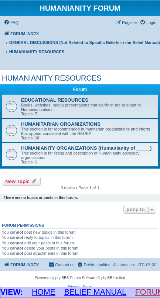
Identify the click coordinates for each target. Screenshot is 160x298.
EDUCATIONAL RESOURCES (54, 100)
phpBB (61, 278)
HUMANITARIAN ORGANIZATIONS (61, 124)
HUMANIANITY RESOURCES (52, 78)
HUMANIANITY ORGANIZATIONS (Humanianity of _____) (86, 148)
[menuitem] (11, 22)
